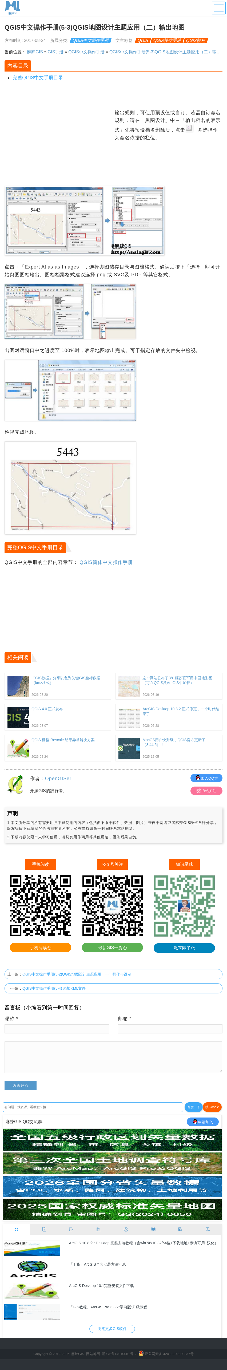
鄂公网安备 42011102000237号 (169, 1354)
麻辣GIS (35, 52)
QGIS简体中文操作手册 (106, 562)
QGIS (143, 40)
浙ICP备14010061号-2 (119, 1354)
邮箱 (125, 1018)
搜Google (212, 1107)
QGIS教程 (196, 40)
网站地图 (93, 1354)
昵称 (11, 1018)
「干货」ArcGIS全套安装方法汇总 (97, 1264)
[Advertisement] (59, 146)
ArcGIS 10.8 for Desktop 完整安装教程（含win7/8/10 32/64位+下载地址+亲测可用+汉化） (143, 1243)
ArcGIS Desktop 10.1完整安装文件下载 (101, 1286)
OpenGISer (58, 778)
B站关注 (206, 790)
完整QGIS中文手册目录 (38, 77)
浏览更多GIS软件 (112, 1328)
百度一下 (193, 1107)
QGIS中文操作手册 (91, 40)
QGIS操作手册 (167, 40)
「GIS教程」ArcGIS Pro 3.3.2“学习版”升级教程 (108, 1307)
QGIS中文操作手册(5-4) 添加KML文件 (54, 988)
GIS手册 (56, 52)
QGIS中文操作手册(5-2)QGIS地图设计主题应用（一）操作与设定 (76, 974)
